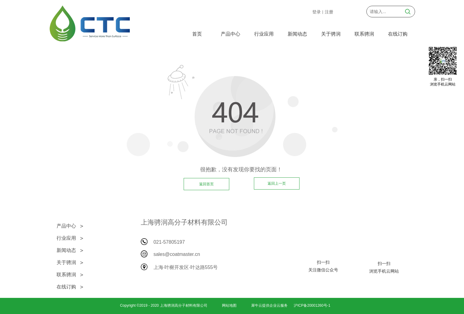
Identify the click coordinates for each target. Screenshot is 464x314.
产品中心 (230, 34)
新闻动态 (297, 34)
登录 (316, 11)
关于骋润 (331, 34)
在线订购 (397, 34)
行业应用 (264, 34)
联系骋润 (364, 34)
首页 (197, 34)
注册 (329, 11)
